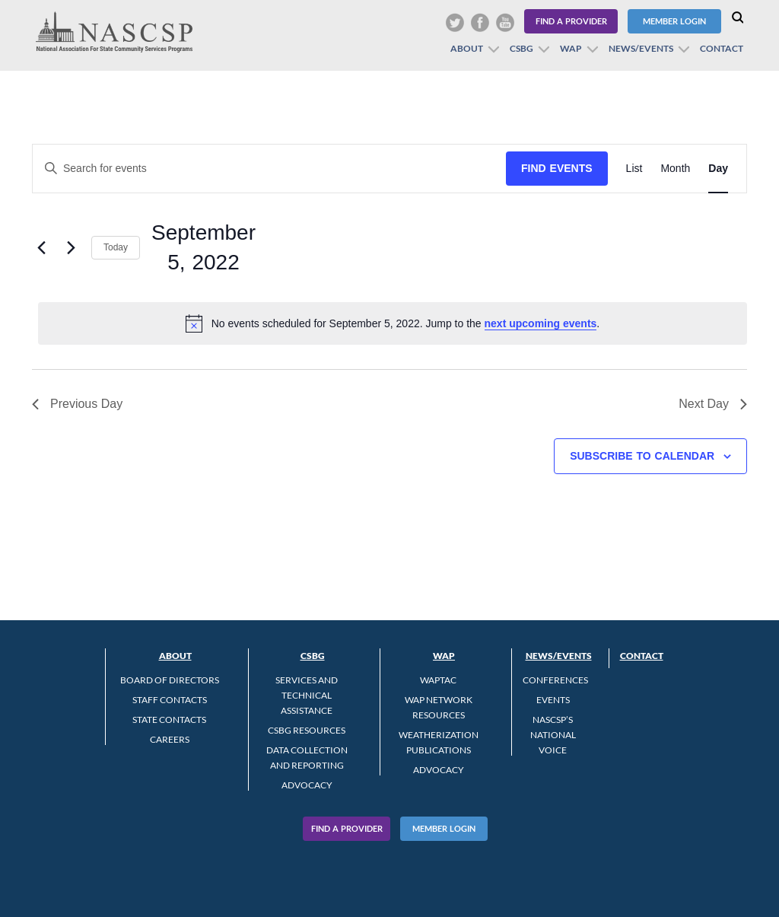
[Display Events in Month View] (675, 169)
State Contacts (169, 719)
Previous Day (77, 403)
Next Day (713, 403)
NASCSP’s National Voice (553, 735)
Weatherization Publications (439, 742)
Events (553, 699)
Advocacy (306, 785)
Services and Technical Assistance (306, 695)
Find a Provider (571, 21)
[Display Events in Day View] (718, 169)
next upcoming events (541, 323)
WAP (571, 48)
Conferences (555, 680)
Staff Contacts (169, 699)
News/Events (641, 48)
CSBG (521, 48)
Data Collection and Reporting (307, 757)
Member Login (674, 21)
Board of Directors (169, 680)
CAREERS (169, 739)
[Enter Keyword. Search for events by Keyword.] (269, 169)
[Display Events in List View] (634, 169)
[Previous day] (41, 247)
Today (115, 247)
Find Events (557, 168)
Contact (721, 48)
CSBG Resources (306, 730)
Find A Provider (347, 828)
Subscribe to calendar (642, 456)
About (466, 48)
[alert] (392, 323)
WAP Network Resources (438, 707)
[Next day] (71, 247)
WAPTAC (438, 680)
